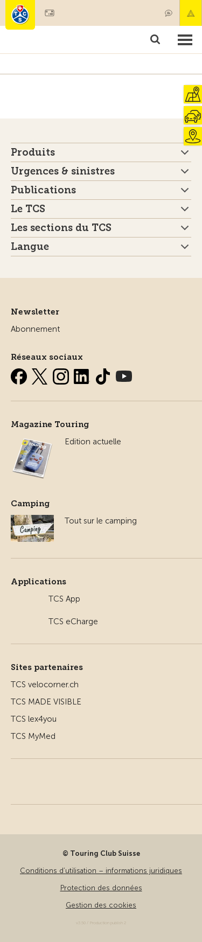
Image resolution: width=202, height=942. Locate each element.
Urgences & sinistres (63, 171)
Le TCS (28, 209)
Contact (168, 13)
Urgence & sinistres (190, 13)
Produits (33, 152)
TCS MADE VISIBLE (46, 702)
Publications (43, 190)
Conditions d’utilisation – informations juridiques (101, 871)
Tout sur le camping (101, 521)
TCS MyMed (33, 736)
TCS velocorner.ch (45, 684)
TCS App (64, 599)
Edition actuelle (93, 441)
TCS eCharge (73, 621)
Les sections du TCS (61, 228)
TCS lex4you (34, 719)
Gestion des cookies (101, 905)
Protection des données (101, 888)
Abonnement (35, 329)
